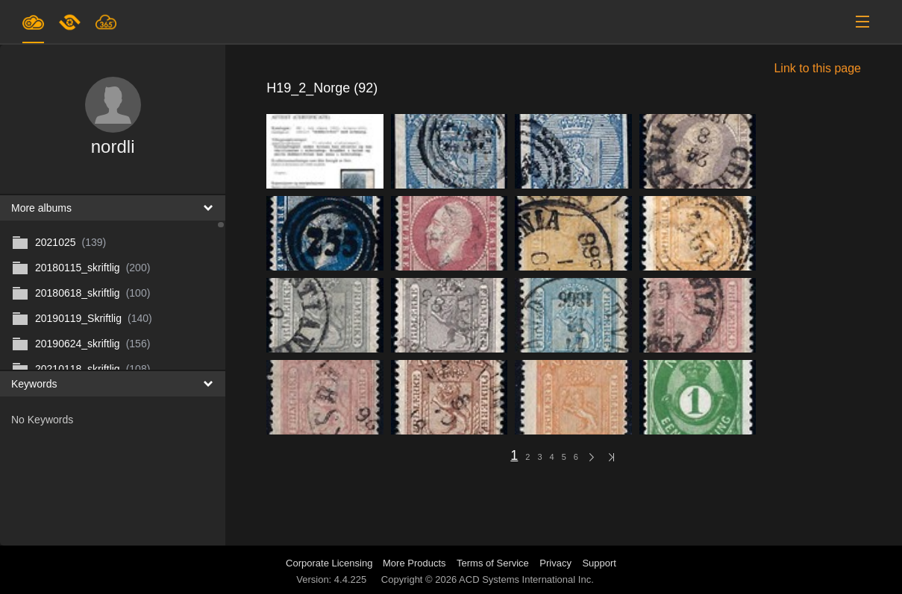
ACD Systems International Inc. (526, 579)
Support (599, 563)
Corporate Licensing (330, 563)
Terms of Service (493, 563)
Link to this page (817, 68)
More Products (414, 563)
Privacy (555, 563)
